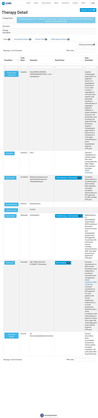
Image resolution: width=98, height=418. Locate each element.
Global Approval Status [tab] (60, 39)
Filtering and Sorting (87, 45)
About (56, 3)
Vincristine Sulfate (11, 336)
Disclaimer (65, 3)
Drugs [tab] (6, 39)
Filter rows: (70, 50)
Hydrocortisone (11, 210)
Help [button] (83, 3)
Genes (36, 3)
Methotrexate (10, 216)
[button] (18, 60)
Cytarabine (9, 153)
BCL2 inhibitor (63, 263)
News (28, 3)
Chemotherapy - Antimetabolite (69, 216)
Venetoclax (10, 263)
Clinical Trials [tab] (41, 39)
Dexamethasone (11, 204)
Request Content (88, 10)
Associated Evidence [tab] (22, 39)
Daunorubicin (10, 178)
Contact (75, 3)
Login (93, 3)
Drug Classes (46, 3)
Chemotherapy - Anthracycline (68, 178)
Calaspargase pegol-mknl (11, 74)
